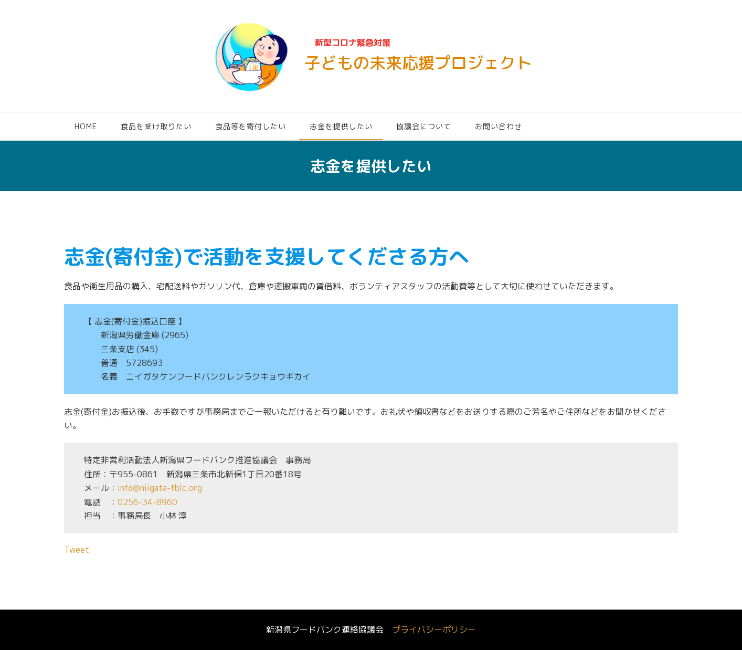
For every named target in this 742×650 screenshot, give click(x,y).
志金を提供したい (341, 126)
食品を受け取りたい (156, 126)
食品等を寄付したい (250, 126)
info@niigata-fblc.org (160, 488)
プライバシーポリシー (434, 629)
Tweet (76, 549)
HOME (86, 126)
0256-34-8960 (147, 502)
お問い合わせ (498, 126)
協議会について (423, 126)
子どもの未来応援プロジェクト (418, 62)
